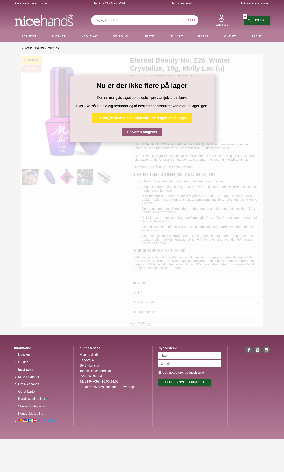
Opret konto (26, 391)
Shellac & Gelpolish (32, 406)
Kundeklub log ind (30, 413)
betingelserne (194, 372)
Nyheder (29, 36)
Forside (28, 47)
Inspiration (25, 369)
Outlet (230, 36)
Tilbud (257, 36)
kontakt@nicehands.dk (95, 371)
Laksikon (24, 354)
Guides (23, 362)
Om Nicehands (28, 384)
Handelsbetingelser (33, 398)
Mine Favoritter (28, 377)
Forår (203, 36)
